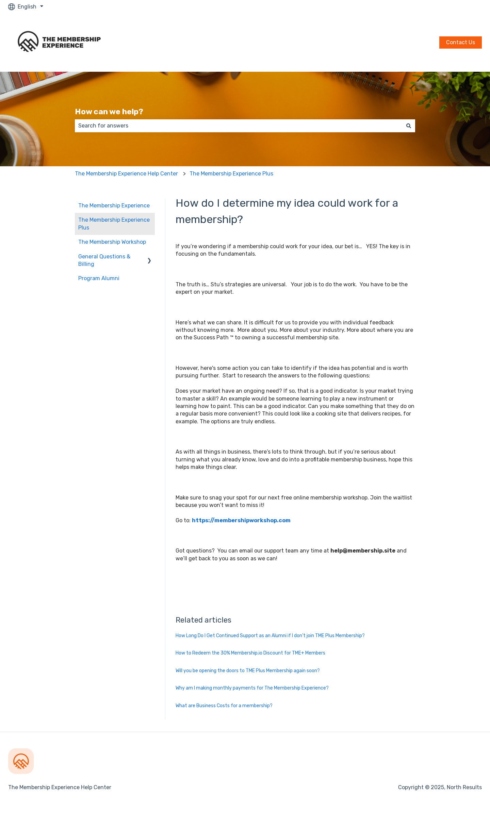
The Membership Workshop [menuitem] (112, 242)
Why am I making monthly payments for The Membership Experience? (252, 688)
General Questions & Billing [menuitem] (104, 260)
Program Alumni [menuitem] (98, 278)
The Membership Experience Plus (231, 173)
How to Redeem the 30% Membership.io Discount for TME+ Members (250, 653)
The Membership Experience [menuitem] (114, 205)
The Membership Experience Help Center (126, 173)
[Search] (408, 125)
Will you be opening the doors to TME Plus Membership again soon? (248, 671)
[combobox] (238, 125)
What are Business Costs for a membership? (224, 706)
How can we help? (109, 111)
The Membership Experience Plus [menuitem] (114, 224)
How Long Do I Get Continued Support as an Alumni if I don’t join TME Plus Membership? (270, 636)
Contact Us (460, 42)
